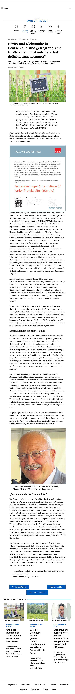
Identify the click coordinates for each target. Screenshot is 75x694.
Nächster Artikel (56, 587)
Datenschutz (64, 685)
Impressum (23, 689)
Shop (54, 689)
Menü (6, 9)
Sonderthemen (12, 39)
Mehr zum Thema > (15, 600)
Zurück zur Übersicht (37, 592)
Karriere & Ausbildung (28, 39)
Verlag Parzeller (12, 685)
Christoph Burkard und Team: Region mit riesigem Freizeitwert (13, 635)
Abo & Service (25, 685)
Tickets (45, 689)
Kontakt (53, 685)
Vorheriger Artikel (19, 587)
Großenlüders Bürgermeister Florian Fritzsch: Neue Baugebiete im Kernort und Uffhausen (61, 638)
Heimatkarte (35, 689)
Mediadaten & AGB (41, 685)
